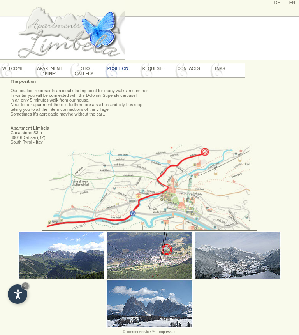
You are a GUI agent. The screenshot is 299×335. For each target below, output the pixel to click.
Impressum (167, 332)
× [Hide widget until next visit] (25, 286)
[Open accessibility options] (17, 294)
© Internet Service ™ (139, 332)
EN (292, 2)
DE (277, 2)
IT (264, 2)
